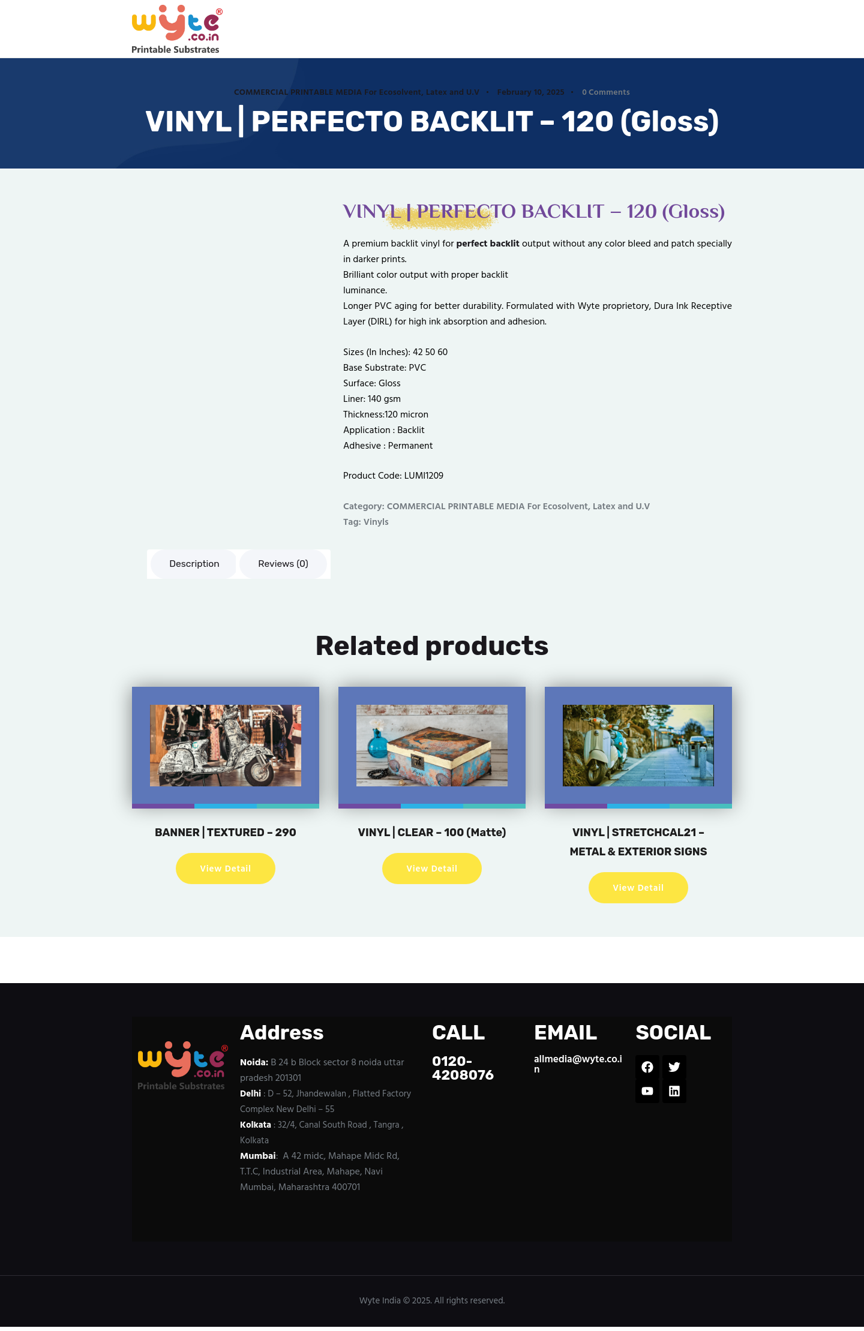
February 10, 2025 (531, 93)
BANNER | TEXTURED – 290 (225, 832)
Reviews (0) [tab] (285, 564)
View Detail (225, 870)
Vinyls (376, 522)
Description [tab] (195, 564)
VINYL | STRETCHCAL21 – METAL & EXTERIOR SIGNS (638, 842)
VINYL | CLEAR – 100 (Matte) (432, 842)
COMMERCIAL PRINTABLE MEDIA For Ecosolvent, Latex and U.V (357, 93)
